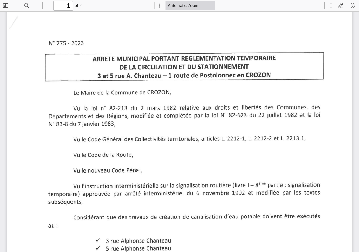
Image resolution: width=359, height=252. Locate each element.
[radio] (331, 5)
